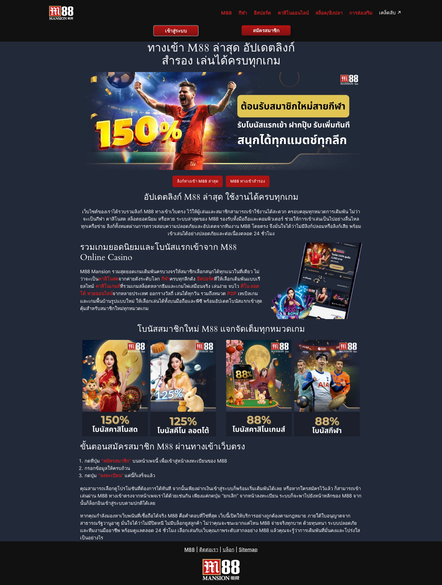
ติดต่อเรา (208, 549)
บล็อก (228, 549)
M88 (189, 549)
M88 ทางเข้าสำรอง (247, 181)
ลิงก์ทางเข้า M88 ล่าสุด (197, 181)
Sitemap (248, 549)
